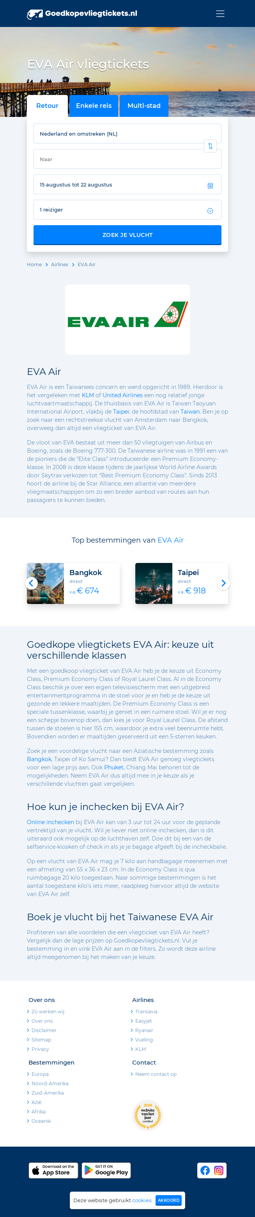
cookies (141, 1200)
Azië (36, 1102)
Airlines (59, 264)
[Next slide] (223, 583)
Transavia (146, 1011)
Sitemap (41, 1040)
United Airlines (123, 395)
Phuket (114, 767)
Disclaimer (44, 1030)
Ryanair (144, 1030)
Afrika (39, 1112)
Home (34, 264)
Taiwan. (191, 411)
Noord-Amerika (50, 1083)
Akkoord (169, 1200)
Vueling (144, 1040)
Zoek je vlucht (128, 234)
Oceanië (41, 1121)
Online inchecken (50, 822)
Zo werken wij (48, 1011)
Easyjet (143, 1021)
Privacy (40, 1049)
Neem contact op (156, 1074)
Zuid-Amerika (48, 1093)
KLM (88, 395)
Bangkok (39, 759)
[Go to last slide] (31, 583)
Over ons (42, 1021)
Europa (40, 1074)
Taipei (121, 411)
